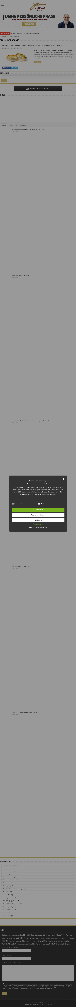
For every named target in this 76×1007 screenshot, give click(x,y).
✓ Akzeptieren (38, 510)
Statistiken (43, 503)
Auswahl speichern (38, 515)
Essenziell (17, 503)
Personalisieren (38, 524)
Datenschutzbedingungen (38, 527)
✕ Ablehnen (38, 520)
